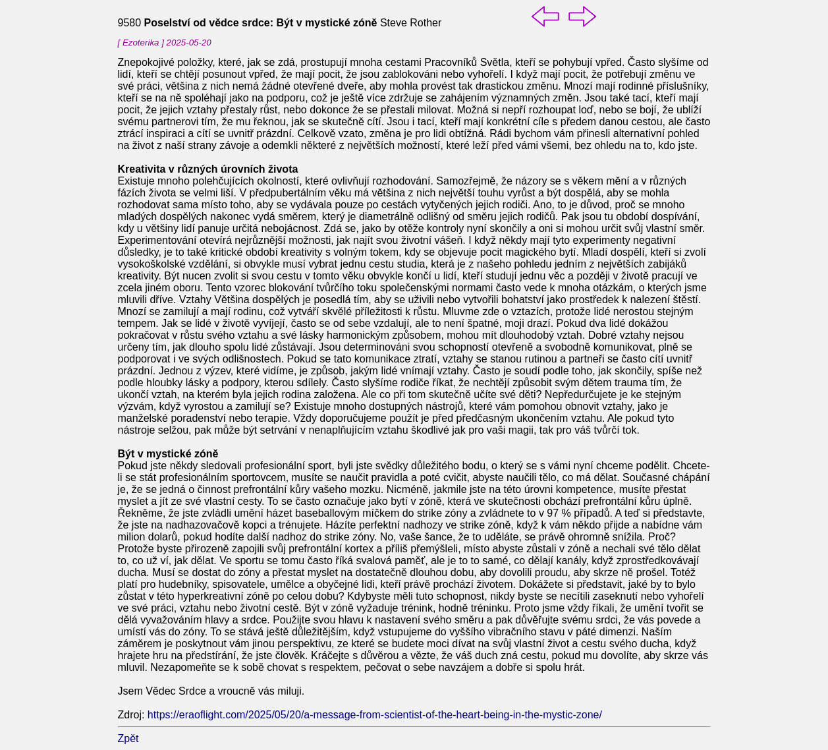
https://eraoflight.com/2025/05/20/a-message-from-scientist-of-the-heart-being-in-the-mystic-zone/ (375, 714)
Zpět (128, 738)
